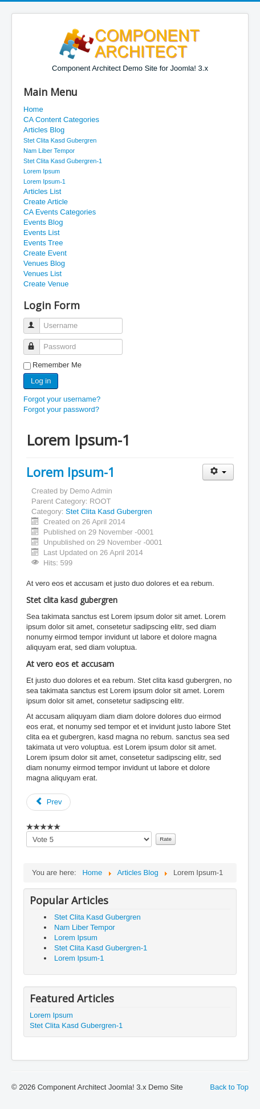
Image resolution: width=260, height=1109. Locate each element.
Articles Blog (43, 130)
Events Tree (43, 242)
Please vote (26, 831)
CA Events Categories (59, 212)
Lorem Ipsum (41, 171)
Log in (41, 381)
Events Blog (43, 222)
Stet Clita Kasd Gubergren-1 (62, 160)
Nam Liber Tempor (49, 150)
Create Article (45, 201)
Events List (41, 232)
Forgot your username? (61, 399)
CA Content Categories (61, 119)
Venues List (42, 273)
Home (33, 109)
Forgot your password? (61, 409)
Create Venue (46, 284)
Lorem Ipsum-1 (44, 181)
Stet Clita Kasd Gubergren (59, 140)
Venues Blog (44, 263)
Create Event (45, 253)
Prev (48, 802)
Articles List (42, 191)
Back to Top (229, 1087)
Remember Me (57, 365)
